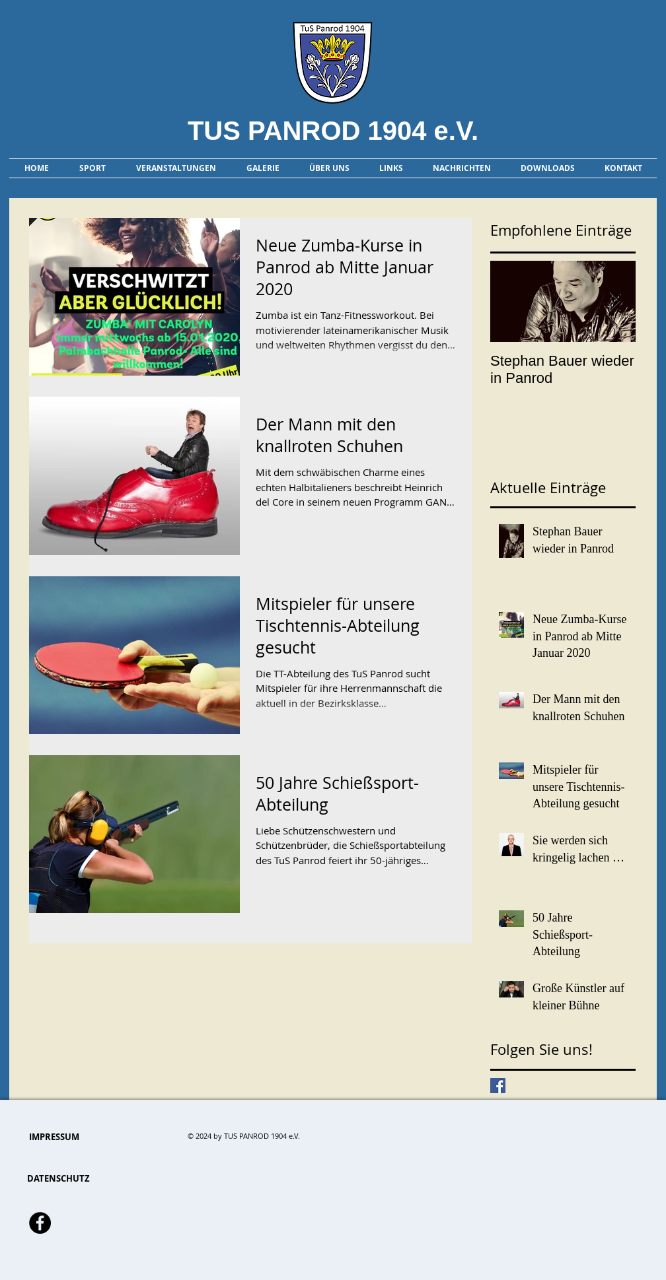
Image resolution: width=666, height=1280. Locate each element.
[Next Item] (614, 301)
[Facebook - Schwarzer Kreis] (40, 1223)
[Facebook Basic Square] (497, 1085)
